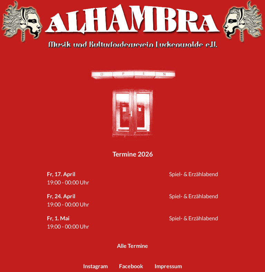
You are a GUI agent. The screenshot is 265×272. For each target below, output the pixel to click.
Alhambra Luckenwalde (132, 19)
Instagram (95, 266)
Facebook (131, 266)
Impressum (168, 266)
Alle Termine (132, 245)
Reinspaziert (132, 112)
